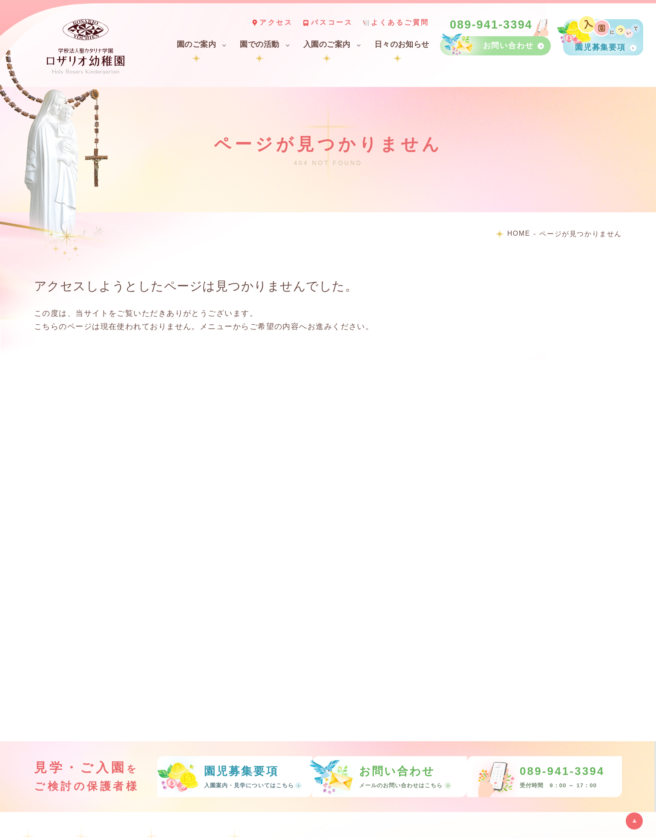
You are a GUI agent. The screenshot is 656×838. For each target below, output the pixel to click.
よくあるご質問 (400, 22)
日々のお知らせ (401, 44)
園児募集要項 (600, 47)
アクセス (276, 22)
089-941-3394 (491, 25)
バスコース (332, 22)
